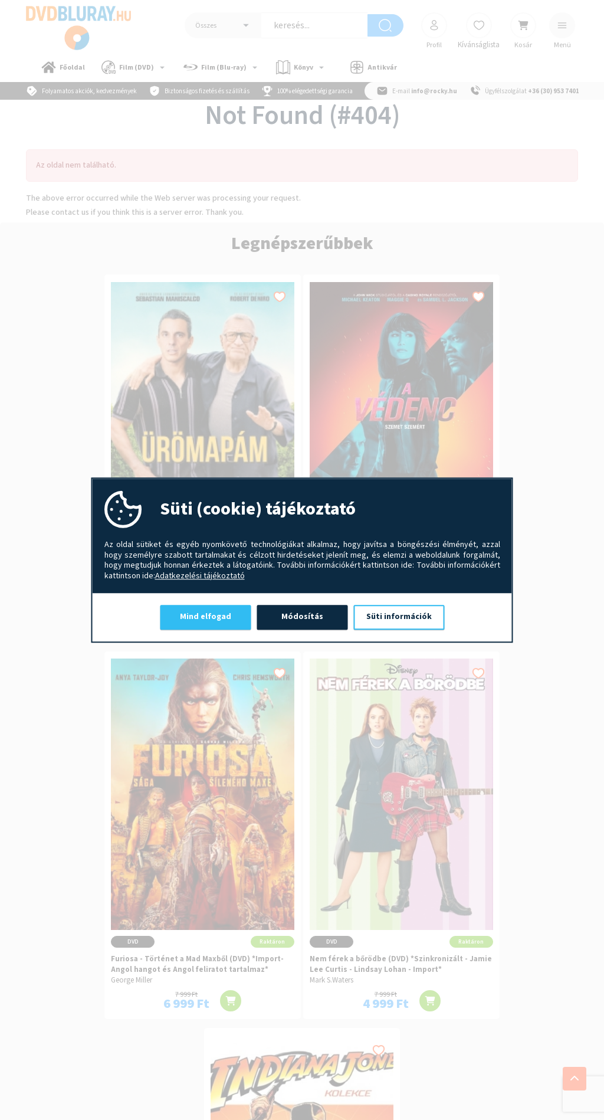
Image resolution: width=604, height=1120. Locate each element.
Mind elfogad (205, 617)
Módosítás (302, 617)
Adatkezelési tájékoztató (200, 576)
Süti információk (399, 617)
